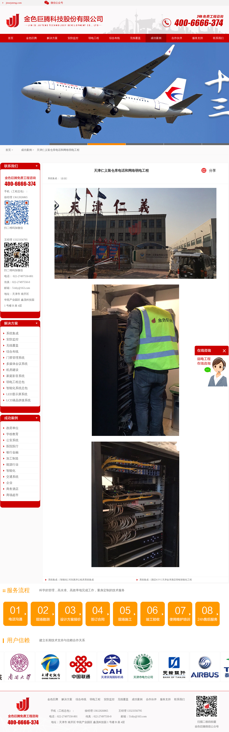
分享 (212, 170)
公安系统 (12, 440)
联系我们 (218, 38)
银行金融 (12, 452)
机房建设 (12, 369)
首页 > (9, 150)
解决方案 (52, 38)
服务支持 (197, 38)
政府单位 (12, 428)
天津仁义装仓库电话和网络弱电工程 (58, 150)
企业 (9, 482)
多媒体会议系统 (17, 363)
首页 (10, 38)
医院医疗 (12, 446)
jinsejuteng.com (14, 2)
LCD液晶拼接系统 (18, 400)
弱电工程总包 (15, 382)
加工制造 (12, 458)
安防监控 (73, 38)
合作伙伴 (176, 38)
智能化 (10, 470)
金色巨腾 (31, 38)
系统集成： (53, 178)
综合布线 (114, 38)
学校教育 (12, 434)
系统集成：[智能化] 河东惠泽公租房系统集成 (71, 579)
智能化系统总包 (17, 388)
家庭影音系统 (15, 376)
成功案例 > (27, 150)
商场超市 (12, 495)
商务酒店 (12, 488)
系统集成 (12, 333)
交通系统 (12, 476)
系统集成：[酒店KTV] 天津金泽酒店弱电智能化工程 (165, 579)
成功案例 (156, 38)
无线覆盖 (135, 38)
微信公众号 (57, 2)
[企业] (64, 178)
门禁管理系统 (15, 357)
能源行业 (12, 464)
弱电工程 (93, 38)
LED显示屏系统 (16, 394)
